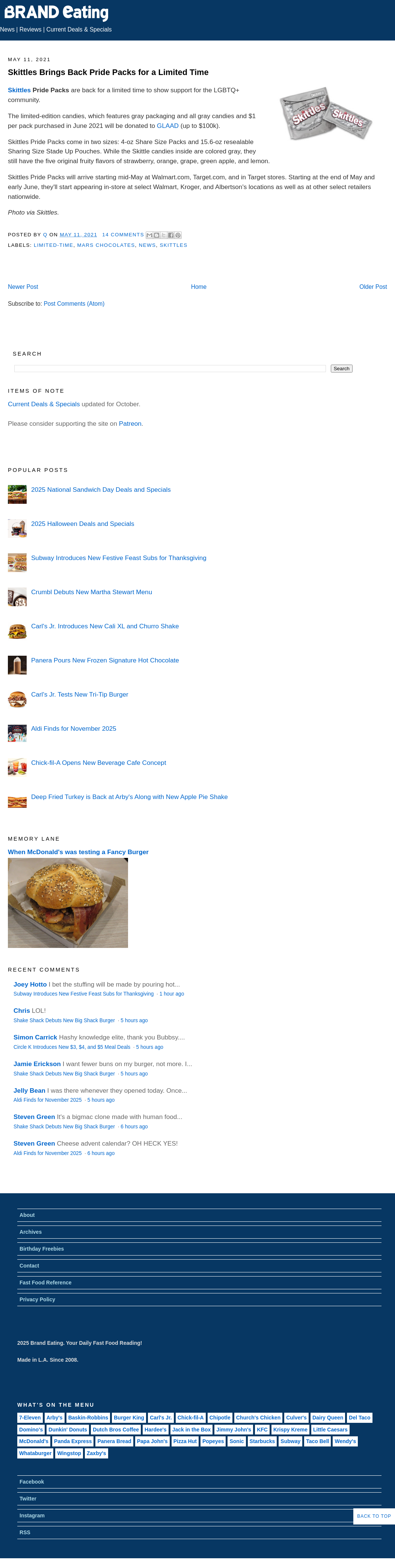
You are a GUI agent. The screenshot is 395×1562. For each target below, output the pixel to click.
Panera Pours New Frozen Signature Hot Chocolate (105, 660)
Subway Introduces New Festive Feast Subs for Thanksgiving (119, 558)
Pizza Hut (185, 1441)
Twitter (28, 1499)
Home (199, 287)
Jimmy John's (233, 1430)
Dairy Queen (327, 1418)
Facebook (32, 1482)
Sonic (236, 1441)
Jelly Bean (29, 1090)
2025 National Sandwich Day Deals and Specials (101, 489)
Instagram (32, 1515)
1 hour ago (172, 994)
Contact (29, 1266)
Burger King (129, 1418)
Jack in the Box (191, 1430)
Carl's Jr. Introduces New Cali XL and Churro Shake (105, 626)
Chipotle (220, 1418)
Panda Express (73, 1441)
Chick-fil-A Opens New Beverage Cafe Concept (98, 762)
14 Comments (123, 234)
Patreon (130, 423)
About (27, 1215)
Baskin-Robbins (88, 1418)
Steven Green (34, 1116)
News (7, 29)
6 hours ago (134, 1126)
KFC (262, 1430)
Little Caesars (330, 1430)
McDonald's (33, 1441)
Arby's (55, 1418)
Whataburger (35, 1453)
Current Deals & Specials (79, 29)
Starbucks (262, 1441)
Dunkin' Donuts (67, 1430)
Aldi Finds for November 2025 (73, 728)
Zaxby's (96, 1453)
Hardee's (156, 1430)
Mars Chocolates (106, 245)
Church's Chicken (258, 1418)
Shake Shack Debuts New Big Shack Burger (65, 1020)
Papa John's (152, 1441)
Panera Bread (114, 1441)
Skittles (19, 90)
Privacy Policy (37, 1299)
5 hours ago (134, 1020)
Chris (22, 1010)
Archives (31, 1232)
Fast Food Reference (45, 1283)
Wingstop (69, 1453)
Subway (290, 1441)
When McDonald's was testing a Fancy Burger (78, 852)
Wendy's (345, 1441)
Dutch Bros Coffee (116, 1430)
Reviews (31, 29)
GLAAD (168, 125)
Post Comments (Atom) (74, 303)
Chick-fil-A (191, 1418)
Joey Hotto (30, 984)
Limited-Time (53, 245)
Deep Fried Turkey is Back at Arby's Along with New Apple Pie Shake (129, 797)
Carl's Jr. (161, 1418)
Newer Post (23, 287)
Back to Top (374, 1516)
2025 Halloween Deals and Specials (82, 523)
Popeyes (213, 1441)
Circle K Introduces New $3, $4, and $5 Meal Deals (73, 1047)
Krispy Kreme (290, 1430)
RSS (25, 1532)
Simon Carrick (35, 1037)
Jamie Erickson (37, 1064)
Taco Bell (317, 1441)
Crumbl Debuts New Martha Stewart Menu (91, 592)
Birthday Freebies (42, 1249)
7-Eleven (30, 1418)
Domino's (31, 1430)
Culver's (296, 1418)
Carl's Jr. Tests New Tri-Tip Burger (79, 694)
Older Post (373, 287)
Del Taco (359, 1418)
